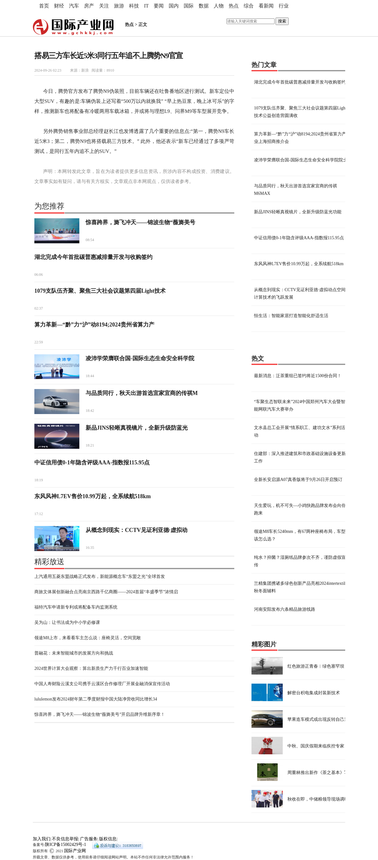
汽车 (74, 5)
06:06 (38, 274)
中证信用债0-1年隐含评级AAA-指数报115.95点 (92, 462)
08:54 (90, 240)
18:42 (90, 410)
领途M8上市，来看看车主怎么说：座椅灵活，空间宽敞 (87, 637)
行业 (284, 5)
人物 (219, 5)
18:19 (38, 480)
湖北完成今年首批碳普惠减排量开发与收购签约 (93, 257)
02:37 (38, 308)
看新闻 (266, 5)
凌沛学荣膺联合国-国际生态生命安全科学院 (140, 358)
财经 (59, 5)
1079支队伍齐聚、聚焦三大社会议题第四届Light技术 (100, 291)
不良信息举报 (65, 839)
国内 (174, 5)
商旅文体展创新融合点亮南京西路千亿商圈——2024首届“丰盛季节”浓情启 (106, 591)
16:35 (90, 547)
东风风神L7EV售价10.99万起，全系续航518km (92, 496)
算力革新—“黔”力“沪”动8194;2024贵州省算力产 (94, 324)
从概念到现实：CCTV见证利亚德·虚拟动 (136, 530)
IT (146, 5)
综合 (249, 5)
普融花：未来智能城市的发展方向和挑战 (73, 653)
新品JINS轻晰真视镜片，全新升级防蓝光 (137, 428)
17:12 (38, 514)
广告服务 (88, 839)
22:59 (38, 342)
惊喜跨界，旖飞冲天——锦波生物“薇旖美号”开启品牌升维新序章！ (99, 714)
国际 (189, 5)
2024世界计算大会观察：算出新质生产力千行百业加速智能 (91, 668)
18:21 (90, 445)
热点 (234, 5)
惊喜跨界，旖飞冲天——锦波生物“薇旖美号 (140, 222)
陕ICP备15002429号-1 (65, 844)
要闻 (159, 5)
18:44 (90, 376)
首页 (44, 5)
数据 (204, 5)
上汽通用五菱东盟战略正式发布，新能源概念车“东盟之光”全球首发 (99, 576)
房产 (89, 5)
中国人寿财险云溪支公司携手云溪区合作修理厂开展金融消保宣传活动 (102, 683)
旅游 (119, 5)
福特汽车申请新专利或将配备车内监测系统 (75, 607)
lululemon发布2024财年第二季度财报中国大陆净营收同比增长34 (95, 699)
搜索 (282, 21)
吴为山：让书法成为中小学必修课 (67, 622)
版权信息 (108, 839)
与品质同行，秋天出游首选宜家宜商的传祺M (142, 393)
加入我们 (41, 839)
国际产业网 (75, 850)
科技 (134, 5)
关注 (104, 5)
